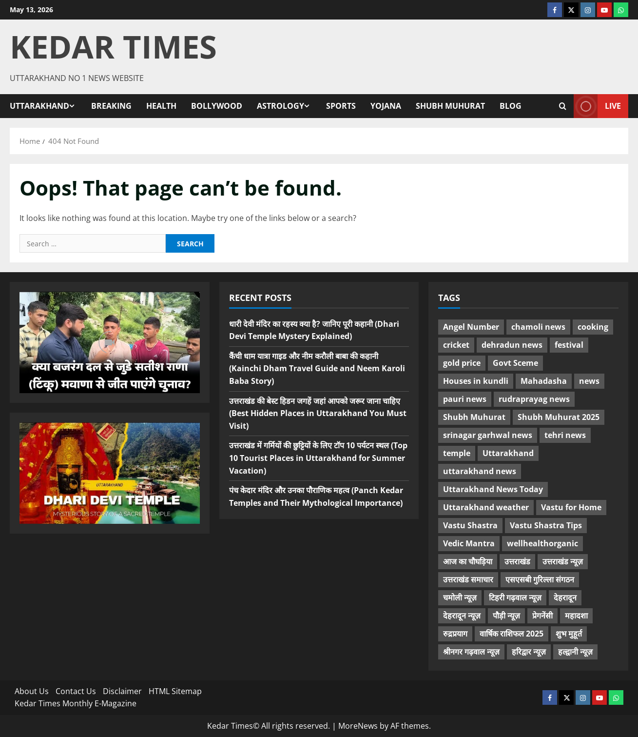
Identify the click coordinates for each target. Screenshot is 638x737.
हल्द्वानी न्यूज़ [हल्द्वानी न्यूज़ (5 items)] (575, 651)
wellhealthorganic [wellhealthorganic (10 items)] (542, 543)
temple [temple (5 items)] (456, 453)
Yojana (385, 105)
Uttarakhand (39, 105)
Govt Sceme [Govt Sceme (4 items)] (515, 363)
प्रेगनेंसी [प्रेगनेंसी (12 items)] (542, 615)
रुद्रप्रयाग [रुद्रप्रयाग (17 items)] (455, 633)
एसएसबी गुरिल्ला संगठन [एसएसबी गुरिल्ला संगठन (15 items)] (539, 579)
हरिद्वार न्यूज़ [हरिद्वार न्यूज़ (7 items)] (529, 651)
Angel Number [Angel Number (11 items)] (471, 326)
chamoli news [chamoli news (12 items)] (538, 326)
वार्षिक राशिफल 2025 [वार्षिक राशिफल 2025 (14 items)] (511, 633)
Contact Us (76, 691)
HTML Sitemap (175, 691)
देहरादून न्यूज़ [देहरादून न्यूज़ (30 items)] (462, 615)
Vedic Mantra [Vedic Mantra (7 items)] (469, 543)
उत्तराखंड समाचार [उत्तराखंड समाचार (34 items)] (468, 579)
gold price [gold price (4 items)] (462, 363)
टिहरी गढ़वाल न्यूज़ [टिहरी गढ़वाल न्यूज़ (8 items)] (515, 597)
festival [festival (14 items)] (569, 344)
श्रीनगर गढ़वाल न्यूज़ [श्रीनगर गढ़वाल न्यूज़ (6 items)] (471, 651)
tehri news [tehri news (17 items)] (565, 435)
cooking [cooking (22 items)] (593, 326)
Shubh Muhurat (450, 105)
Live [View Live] (597, 106)
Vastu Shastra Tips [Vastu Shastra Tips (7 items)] (546, 525)
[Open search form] (562, 106)
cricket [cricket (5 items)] (456, 344)
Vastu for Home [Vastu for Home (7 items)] (571, 507)
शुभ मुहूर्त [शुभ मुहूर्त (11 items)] (569, 633)
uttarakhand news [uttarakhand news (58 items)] (479, 471)
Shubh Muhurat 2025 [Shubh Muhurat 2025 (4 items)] (558, 417)
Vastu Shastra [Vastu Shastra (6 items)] (470, 525)
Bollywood (216, 105)
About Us (32, 691)
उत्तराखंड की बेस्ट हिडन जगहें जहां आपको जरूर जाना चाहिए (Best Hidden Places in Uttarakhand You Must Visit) (317, 413)
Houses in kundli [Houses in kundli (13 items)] (475, 381)
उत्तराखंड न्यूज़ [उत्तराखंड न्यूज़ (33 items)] (562, 561)
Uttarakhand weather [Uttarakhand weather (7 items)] (486, 507)
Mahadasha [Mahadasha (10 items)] (544, 381)
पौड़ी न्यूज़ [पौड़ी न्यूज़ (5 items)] (506, 615)
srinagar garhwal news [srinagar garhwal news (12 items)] (487, 435)
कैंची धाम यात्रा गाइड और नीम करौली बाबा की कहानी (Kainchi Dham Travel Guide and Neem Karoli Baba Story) (317, 368)
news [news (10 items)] (589, 381)
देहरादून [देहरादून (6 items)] (565, 597)
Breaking (111, 105)
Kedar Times (113, 46)
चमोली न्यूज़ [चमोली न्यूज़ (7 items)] (460, 597)
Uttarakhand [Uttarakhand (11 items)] (508, 453)
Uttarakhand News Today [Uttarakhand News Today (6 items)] (493, 489)
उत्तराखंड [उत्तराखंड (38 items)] (517, 561)
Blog (511, 105)
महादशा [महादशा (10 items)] (576, 615)
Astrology (280, 105)
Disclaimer (122, 691)
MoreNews (358, 725)
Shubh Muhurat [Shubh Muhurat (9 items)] (474, 417)
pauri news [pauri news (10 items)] (464, 399)
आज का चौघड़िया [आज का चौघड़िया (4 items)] (467, 561)
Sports (341, 105)
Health (161, 105)
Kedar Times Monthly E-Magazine (75, 703)
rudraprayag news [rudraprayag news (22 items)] (534, 399)
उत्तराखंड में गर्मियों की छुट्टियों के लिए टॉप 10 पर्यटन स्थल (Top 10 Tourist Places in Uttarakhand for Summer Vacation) (318, 458)
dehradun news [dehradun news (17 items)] (512, 344)
